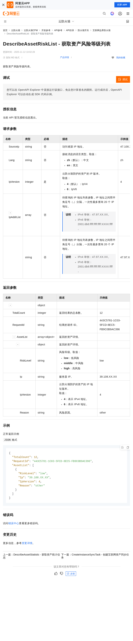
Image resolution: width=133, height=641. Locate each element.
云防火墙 (15, 30)
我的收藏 (120, 57)
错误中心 (13, 525)
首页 (5, 30)
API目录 (70, 30)
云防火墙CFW (31, 30)
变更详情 (27, 545)
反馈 (71, 576)
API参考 (58, 30)
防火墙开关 (83, 30)
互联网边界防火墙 (101, 30)
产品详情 (64, 57)
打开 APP (122, 5)
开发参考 (45, 30)
